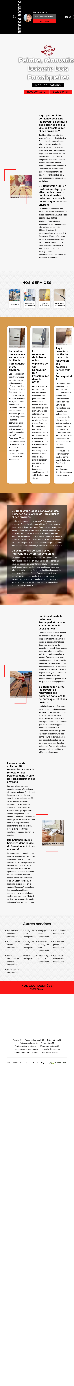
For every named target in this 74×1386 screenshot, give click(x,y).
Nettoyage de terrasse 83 (51, 1052)
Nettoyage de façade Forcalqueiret (43, 934)
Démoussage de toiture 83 (49, 1046)
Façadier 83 (17, 1040)
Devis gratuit (61, 92)
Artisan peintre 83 (47, 1043)
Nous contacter (36, 92)
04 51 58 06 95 (19, 8)
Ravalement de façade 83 (34, 1040)
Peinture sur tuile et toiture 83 (25, 1046)
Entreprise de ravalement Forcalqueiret (12, 934)
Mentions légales (40, 1063)
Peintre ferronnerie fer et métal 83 (26, 1049)
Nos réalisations (48, 85)
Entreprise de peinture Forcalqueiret (58, 945)
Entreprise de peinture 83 (51, 1049)
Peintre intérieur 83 (54, 1040)
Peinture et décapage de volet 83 (26, 1052)
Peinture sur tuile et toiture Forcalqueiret (59, 959)
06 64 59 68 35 (19, 25)
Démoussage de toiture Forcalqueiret (43, 959)
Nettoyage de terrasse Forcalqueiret (28, 945)
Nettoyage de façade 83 (29, 1043)
